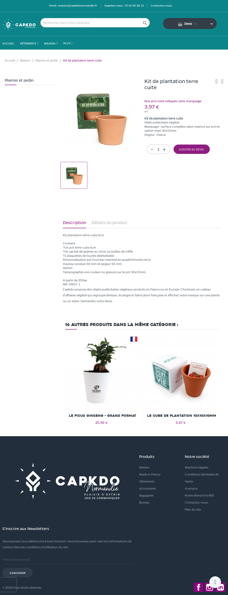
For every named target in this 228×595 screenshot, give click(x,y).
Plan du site (193, 509)
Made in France (149, 474)
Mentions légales (196, 467)
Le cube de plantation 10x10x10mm (181, 416)
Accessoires (147, 488)
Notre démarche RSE (199, 495)
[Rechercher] (95, 22)
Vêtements (146, 481)
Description (74, 222)
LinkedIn (220, 587)
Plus (66, 43)
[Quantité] (158, 149)
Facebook (198, 587)
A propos (191, 488)
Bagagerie (146, 495)
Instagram (209, 587)
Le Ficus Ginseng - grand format (102, 416)
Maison (144, 467)
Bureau (144, 502)
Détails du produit (109, 222)
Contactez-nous (161, 5)
